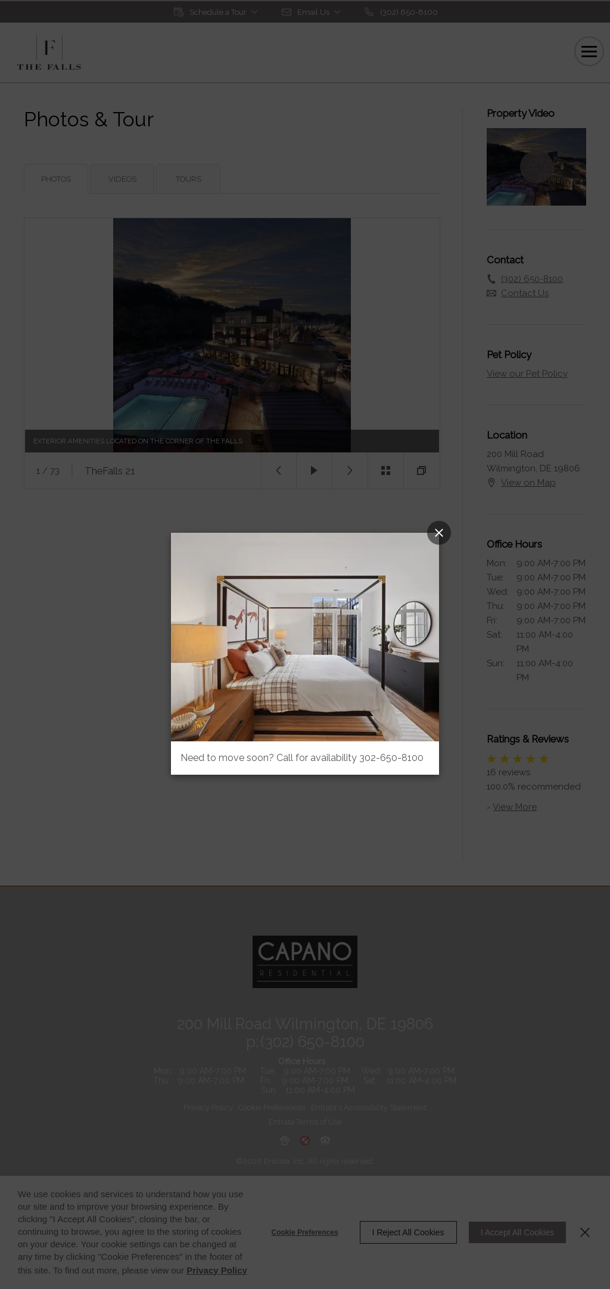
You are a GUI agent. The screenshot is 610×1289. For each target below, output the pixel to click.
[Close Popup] (439, 533)
